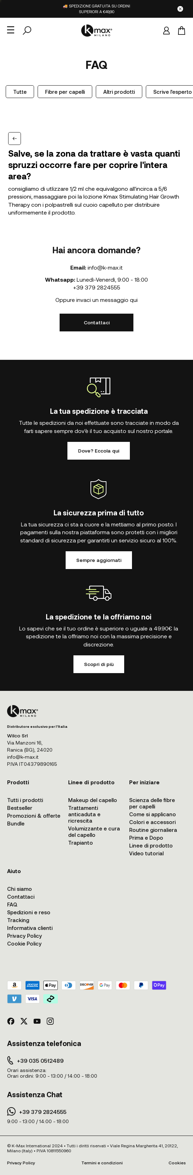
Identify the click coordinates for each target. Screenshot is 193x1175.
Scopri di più (99, 664)
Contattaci (97, 322)
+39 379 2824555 (96, 287)
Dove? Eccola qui (98, 451)
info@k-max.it (105, 267)
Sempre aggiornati (98, 560)
